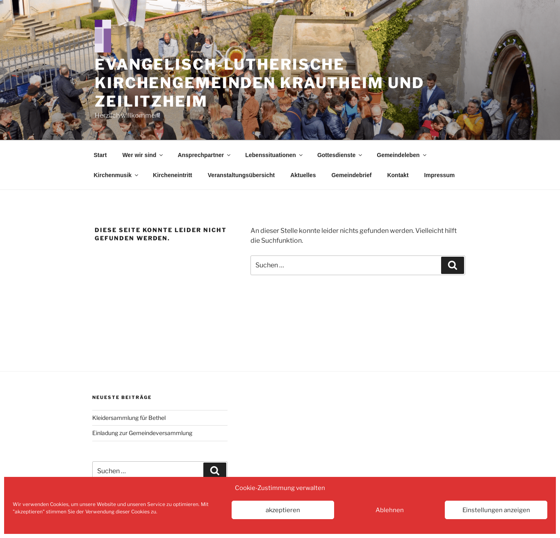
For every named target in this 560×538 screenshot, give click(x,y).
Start (100, 155)
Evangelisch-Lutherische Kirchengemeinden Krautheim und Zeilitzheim (259, 82)
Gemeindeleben (402, 155)
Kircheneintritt (172, 175)
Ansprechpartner (205, 155)
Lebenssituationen (274, 155)
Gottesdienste (340, 155)
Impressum (439, 175)
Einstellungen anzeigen (496, 510)
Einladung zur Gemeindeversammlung (142, 432)
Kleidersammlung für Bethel (129, 417)
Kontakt (397, 175)
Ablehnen (390, 510)
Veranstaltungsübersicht (241, 175)
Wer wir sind (143, 155)
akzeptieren (283, 510)
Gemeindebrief (351, 175)
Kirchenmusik (117, 175)
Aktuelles (303, 175)
